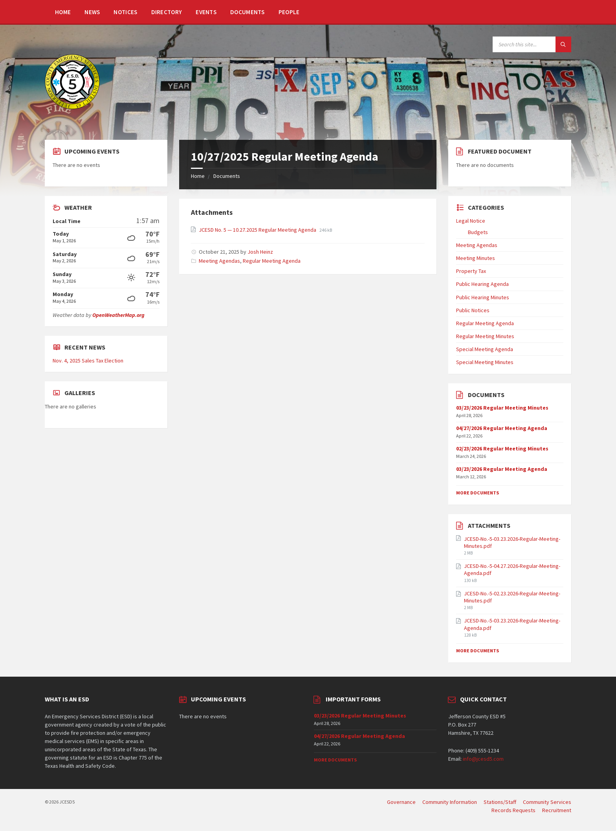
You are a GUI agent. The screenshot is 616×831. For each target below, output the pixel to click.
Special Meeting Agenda (484, 349)
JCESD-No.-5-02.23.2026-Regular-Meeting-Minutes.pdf (512, 597)
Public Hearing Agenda (482, 283)
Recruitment (556, 810)
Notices (125, 12)
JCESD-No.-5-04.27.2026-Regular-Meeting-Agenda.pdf (512, 569)
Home (63, 12)
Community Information (449, 801)
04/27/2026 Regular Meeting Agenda (501, 428)
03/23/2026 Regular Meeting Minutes (502, 407)
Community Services (547, 801)
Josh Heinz (260, 251)
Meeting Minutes (475, 258)
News (92, 12)
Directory (166, 12)
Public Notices (473, 310)
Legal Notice (470, 220)
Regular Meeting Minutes (485, 336)
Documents (247, 12)
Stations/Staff (500, 801)
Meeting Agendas (219, 260)
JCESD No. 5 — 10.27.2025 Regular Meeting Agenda (258, 229)
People (289, 12)
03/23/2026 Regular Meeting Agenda (501, 468)
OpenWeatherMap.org (118, 314)
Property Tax (471, 271)
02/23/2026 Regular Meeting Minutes (502, 448)
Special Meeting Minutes (484, 362)
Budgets (478, 232)
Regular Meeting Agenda (272, 260)
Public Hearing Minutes (482, 297)
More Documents (477, 493)
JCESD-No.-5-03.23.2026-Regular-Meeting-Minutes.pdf (512, 542)
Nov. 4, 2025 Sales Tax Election (88, 360)
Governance (401, 801)
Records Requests (513, 810)
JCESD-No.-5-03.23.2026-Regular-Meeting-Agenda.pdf (512, 624)
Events (206, 12)
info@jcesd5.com (483, 758)
